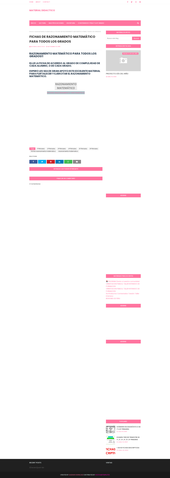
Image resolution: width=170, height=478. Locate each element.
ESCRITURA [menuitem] (71, 23)
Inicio (31, 32)
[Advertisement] (65, 129)
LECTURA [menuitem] (42, 23)
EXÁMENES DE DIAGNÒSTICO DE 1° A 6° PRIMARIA (129, 428)
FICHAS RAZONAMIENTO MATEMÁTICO (66, 92)
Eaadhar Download (76, 475)
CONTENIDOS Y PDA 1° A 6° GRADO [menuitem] (91, 23)
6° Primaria (94, 149)
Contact (46, 2)
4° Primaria (72, 149)
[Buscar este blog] (119, 38)
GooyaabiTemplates (102, 475)
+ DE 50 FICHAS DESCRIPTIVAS (128, 448)
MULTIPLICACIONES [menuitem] (56, 23)
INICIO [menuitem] (33, 23)
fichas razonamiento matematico (43, 151)
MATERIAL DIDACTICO (42, 10)
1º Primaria (40, 149)
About (38, 2)
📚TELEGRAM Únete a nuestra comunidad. (123, 281)
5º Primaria (83, 149)
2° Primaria (51, 149)
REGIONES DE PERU (113, 298)
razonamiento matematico (44, 32)
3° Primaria (62, 149)
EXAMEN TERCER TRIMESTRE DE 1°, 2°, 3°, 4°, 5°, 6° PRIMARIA (128, 438)
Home (31, 2)
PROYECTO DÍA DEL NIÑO (117, 73)
